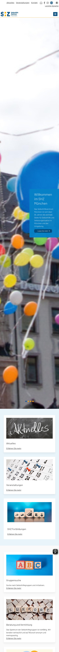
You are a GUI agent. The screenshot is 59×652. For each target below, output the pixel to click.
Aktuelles (10, 2)
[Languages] (51, 2)
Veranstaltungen (22, 2)
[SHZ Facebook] (44, 2)
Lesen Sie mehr (42, 231)
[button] (55, 14)
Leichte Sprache (51, 6)
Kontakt (34, 2)
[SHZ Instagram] (47, 2)
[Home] (29, 14)
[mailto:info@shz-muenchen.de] (41, 2)
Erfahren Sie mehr (13, 448)
